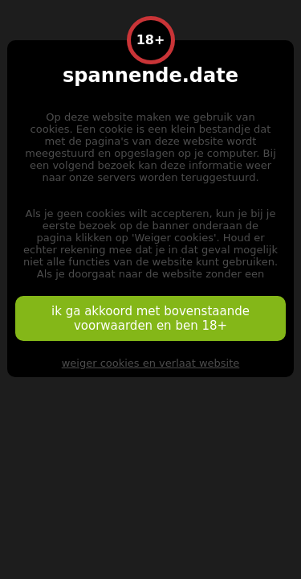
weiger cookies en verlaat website (151, 363)
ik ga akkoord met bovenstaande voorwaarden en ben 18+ (150, 318)
